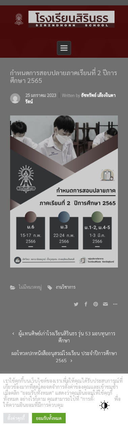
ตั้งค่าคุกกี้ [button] (16, 418)
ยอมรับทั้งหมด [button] (49, 418)
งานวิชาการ (65, 287)
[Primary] (64, 48)
